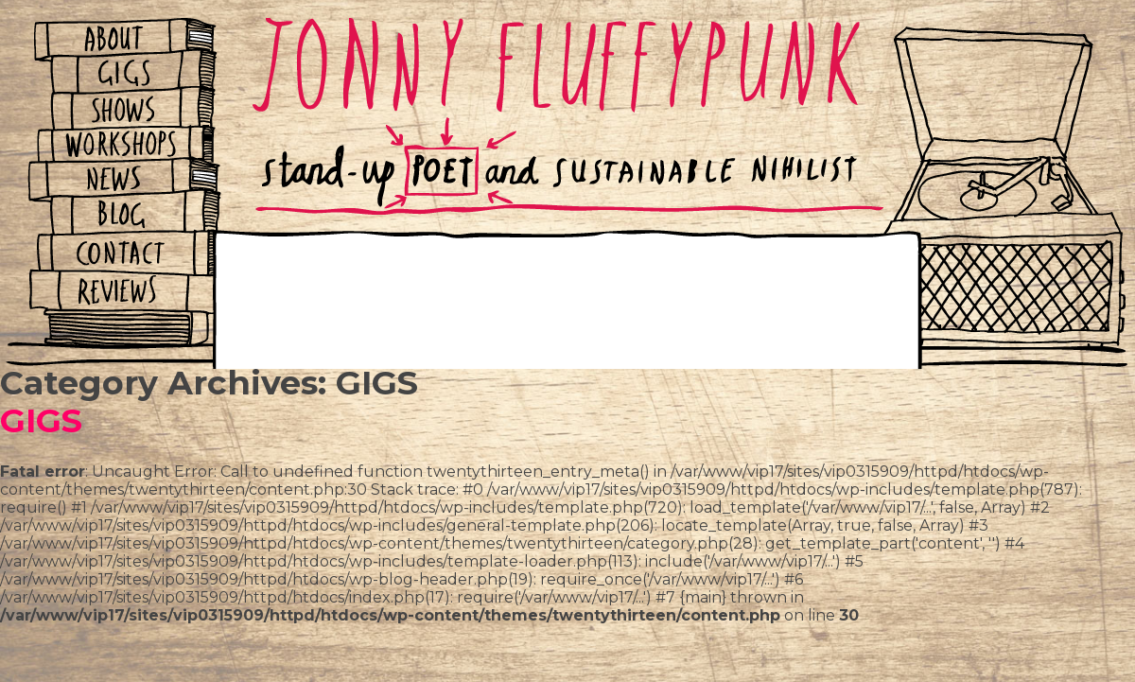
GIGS (41, 420)
